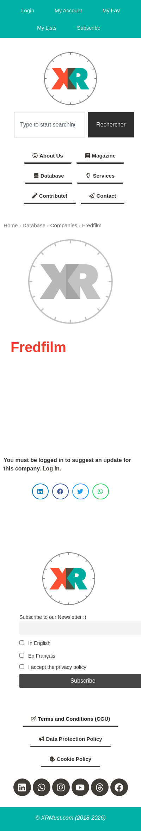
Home (11, 225)
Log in (51, 469)
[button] (40, 491)
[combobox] (49, 124)
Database (34, 225)
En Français (37, 656)
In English (34, 643)
